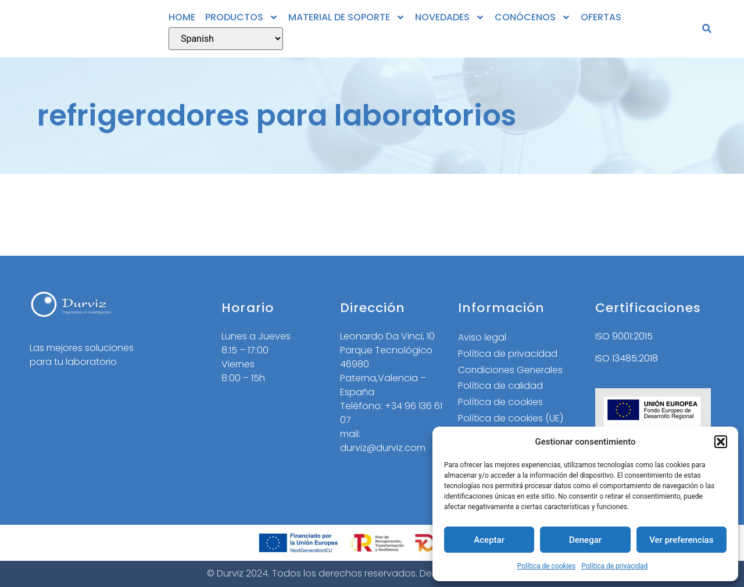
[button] (721, 442)
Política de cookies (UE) (510, 418)
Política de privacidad (614, 566)
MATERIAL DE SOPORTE (346, 17)
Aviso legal (482, 337)
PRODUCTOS (241, 17)
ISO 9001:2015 (624, 336)
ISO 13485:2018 (626, 358)
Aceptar (489, 540)
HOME (182, 17)
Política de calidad (500, 386)
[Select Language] (226, 38)
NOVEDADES (450, 17)
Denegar (585, 540)
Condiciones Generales (511, 370)
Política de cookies (546, 566)
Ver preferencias (681, 540)
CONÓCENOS (533, 17)
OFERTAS (601, 17)
